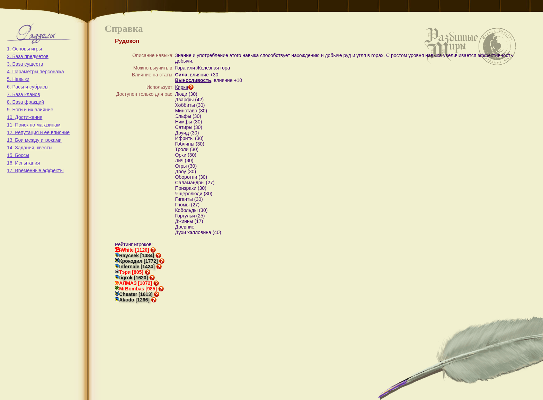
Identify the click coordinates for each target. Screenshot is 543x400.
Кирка (184, 87)
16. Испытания (23, 163)
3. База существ (25, 64)
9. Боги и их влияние (30, 109)
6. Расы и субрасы (27, 87)
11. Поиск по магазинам (34, 125)
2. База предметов (27, 56)
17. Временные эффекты (35, 170)
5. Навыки (18, 79)
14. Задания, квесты (29, 147)
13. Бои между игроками (34, 140)
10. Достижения (24, 117)
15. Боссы (18, 155)
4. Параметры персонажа (35, 71)
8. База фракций (25, 102)
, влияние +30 (202, 74)
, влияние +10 (226, 80)
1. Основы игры (24, 49)
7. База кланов (23, 94)
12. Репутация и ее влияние (38, 132)
